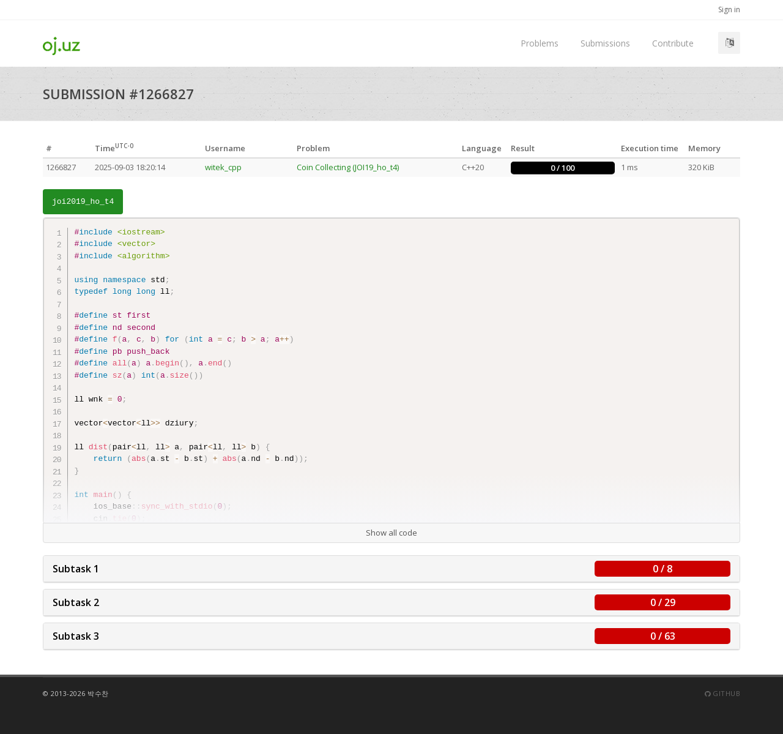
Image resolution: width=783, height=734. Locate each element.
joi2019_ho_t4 (83, 201)
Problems (539, 43)
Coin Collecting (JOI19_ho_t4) (348, 167)
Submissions (605, 43)
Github (722, 693)
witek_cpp (223, 167)
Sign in (729, 9)
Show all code (391, 532)
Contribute (673, 43)
